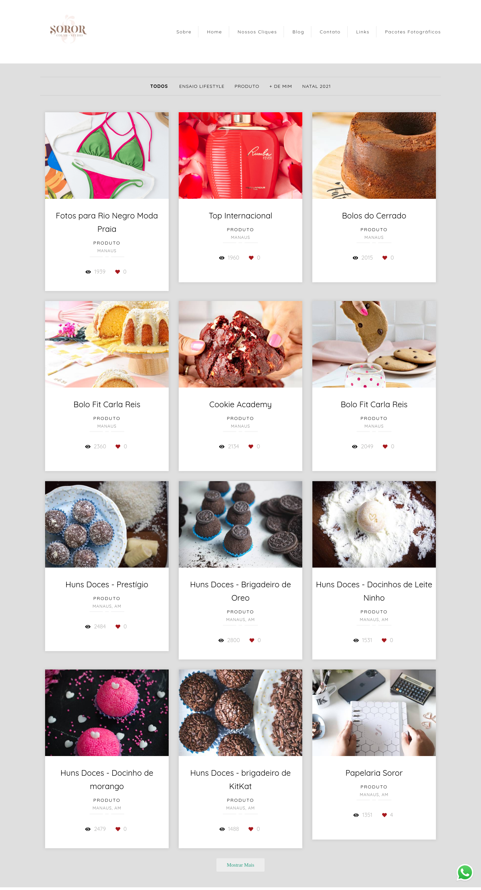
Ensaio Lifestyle (202, 86)
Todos (159, 86)
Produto (246, 86)
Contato (330, 32)
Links (362, 32)
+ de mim (281, 86)
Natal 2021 (316, 86)
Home (214, 32)
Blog (298, 32)
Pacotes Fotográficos (413, 32)
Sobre (183, 32)
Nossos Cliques (257, 32)
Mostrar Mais (240, 865)
